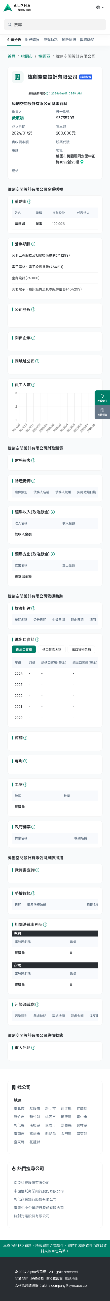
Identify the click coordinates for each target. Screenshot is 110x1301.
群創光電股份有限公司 (31, 1216)
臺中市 (81, 1116)
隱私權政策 (54, 1278)
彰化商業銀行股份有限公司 (35, 1199)
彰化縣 (19, 1125)
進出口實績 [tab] (24, 649)
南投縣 (35, 1125)
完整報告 (102, 412)
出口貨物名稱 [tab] (81, 649)
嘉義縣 (66, 1125)
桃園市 (27, 56)
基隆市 (35, 1108)
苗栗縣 (66, 1116)
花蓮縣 (35, 1142)
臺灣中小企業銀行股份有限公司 (39, 1207)
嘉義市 (50, 1125)
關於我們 (21, 1278)
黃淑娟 (18, 118)
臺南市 (19, 1133)
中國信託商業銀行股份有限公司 (39, 1191)
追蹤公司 (102, 397)
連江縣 (66, 1108)
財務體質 (32, 39)
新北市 (50, 1108)
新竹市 (19, 1116)
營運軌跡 (50, 39)
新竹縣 (35, 1116)
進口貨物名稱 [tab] (51, 649)
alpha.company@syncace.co (64, 1285)
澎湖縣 (50, 1133)
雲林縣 (81, 1125)
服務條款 (37, 1278)
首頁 (11, 56)
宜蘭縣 (81, 1108)
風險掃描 (69, 39)
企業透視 (14, 39)
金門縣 (66, 1133)
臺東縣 (19, 1142)
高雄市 (35, 1133)
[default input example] (55, 24)
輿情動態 (87, 39)
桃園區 (44, 56)
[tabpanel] (55, 690)
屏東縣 (81, 1133)
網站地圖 (71, 1278)
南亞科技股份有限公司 (31, 1182)
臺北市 (19, 1108)
